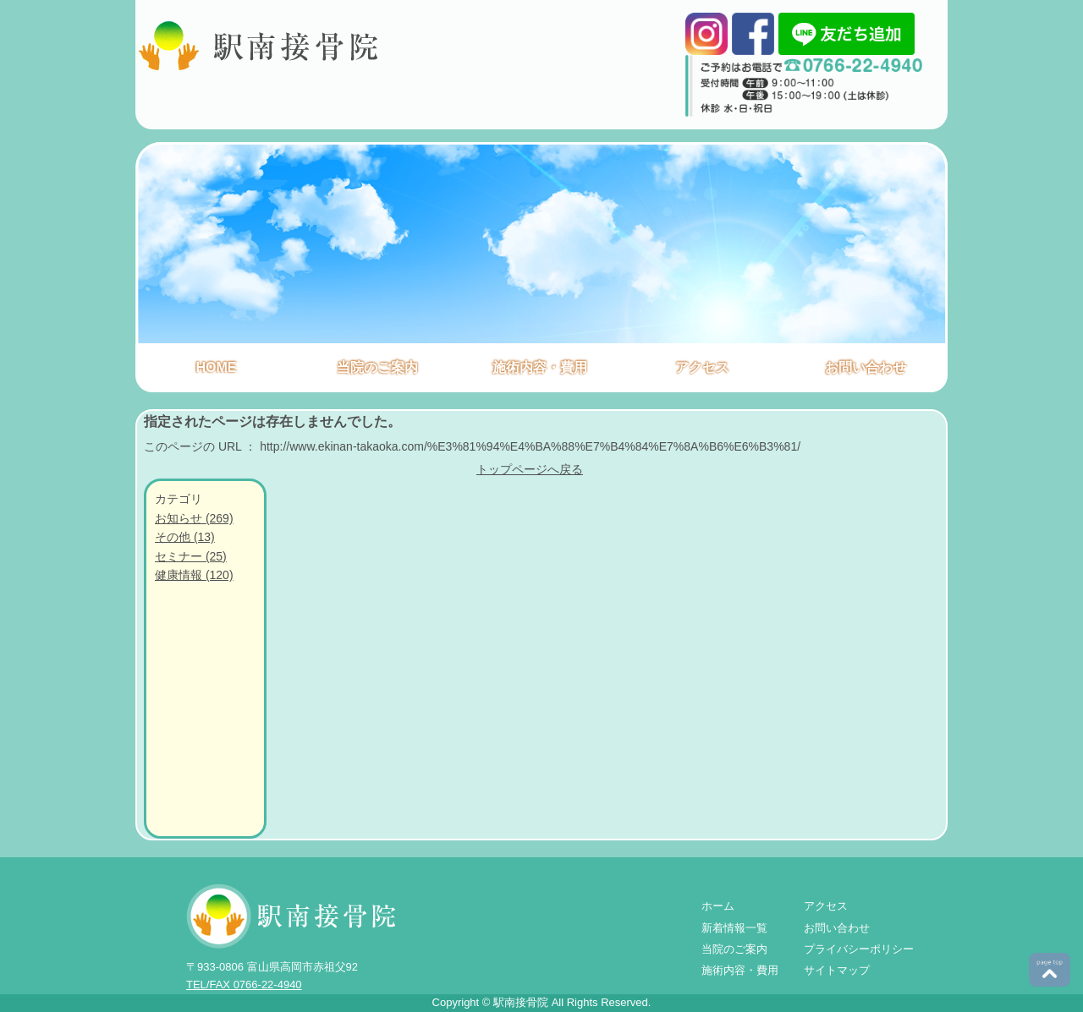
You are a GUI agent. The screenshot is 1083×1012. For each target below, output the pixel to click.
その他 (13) (185, 537)
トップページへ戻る (529, 469)
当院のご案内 (377, 367)
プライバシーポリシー (859, 949)
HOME (216, 367)
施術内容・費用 (539, 367)
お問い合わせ (865, 367)
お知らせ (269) (194, 518)
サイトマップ (837, 970)
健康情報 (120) (194, 575)
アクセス (702, 367)
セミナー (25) (191, 556)
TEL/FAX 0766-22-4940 (244, 984)
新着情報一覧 (734, 928)
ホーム (717, 906)
